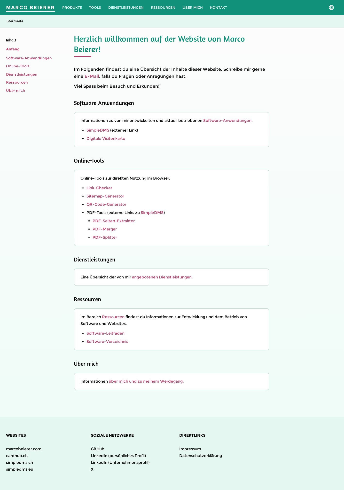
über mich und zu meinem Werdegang (146, 381)
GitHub (97, 449)
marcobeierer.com (23, 449)
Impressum (190, 449)
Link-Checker (99, 188)
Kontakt (218, 7)
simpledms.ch (19, 462)
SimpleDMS (97, 130)
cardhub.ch (17, 455)
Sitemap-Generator (105, 196)
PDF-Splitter (105, 237)
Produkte (72, 7)
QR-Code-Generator (106, 204)
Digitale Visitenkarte (105, 138)
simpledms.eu (19, 469)
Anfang (13, 49)
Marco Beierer (30, 7)
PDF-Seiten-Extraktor (114, 221)
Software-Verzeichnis (107, 341)
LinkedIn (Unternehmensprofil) (120, 462)
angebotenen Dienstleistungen (162, 277)
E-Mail (92, 76)
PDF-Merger (105, 229)
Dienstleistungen (126, 7)
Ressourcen (163, 7)
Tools (95, 7)
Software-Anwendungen (29, 58)
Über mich (193, 7)
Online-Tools (18, 66)
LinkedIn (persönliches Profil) (118, 455)
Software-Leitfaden (105, 333)
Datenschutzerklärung (200, 455)
